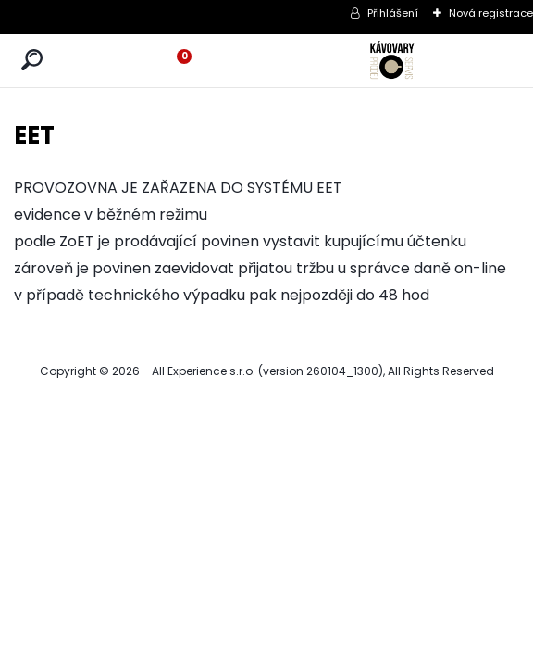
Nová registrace (491, 13)
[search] (32, 60)
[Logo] (392, 60)
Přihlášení (392, 13)
